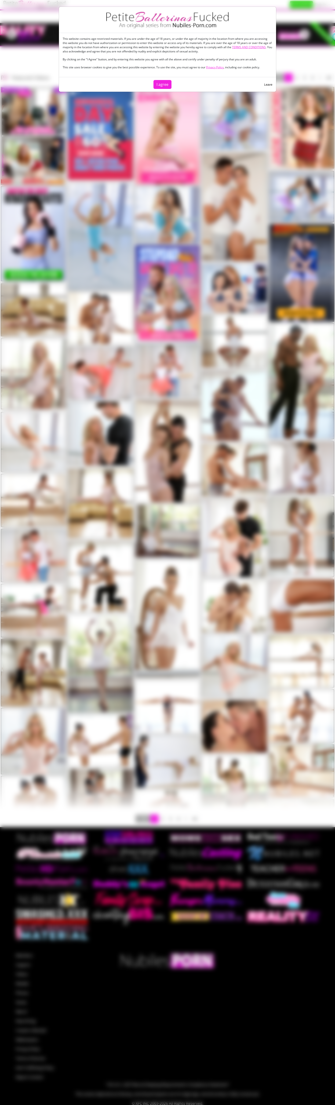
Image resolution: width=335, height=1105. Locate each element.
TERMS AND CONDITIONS (249, 47)
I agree (162, 84)
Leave (268, 84)
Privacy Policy (215, 67)
